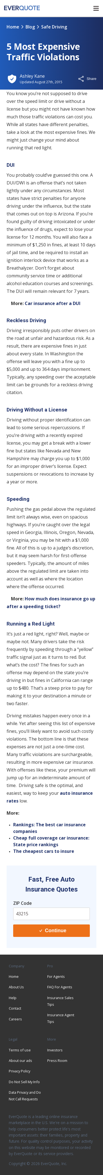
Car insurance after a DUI (52, 303)
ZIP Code (22, 903)
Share (87, 78)
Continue (52, 930)
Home (13, 27)
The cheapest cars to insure (43, 851)
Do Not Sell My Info (24, 1081)
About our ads (20, 1060)
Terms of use (20, 1050)
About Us (16, 986)
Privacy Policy (19, 1071)
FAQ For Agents (59, 986)
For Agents (56, 976)
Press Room (57, 1060)
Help (12, 997)
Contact (15, 1008)
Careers (15, 1019)
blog (30, 27)
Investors (55, 1050)
